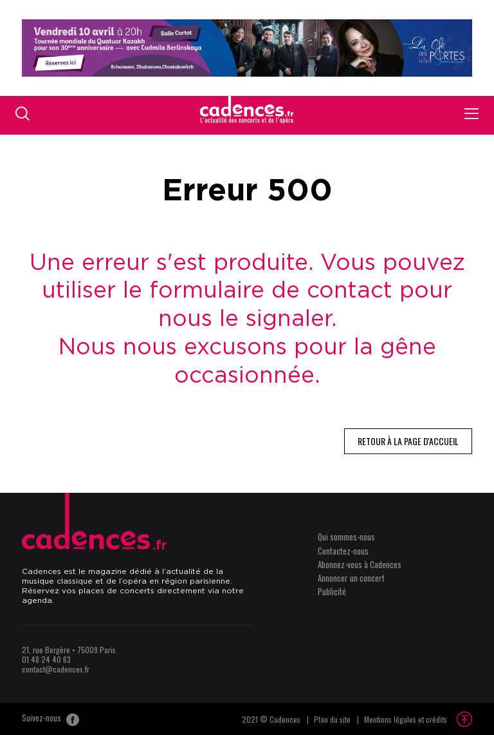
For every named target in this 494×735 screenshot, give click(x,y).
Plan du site (332, 719)
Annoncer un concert (351, 577)
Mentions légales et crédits (405, 719)
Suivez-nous (50, 718)
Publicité (332, 591)
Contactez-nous (343, 550)
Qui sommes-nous (346, 536)
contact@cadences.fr (55, 668)
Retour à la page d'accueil (408, 441)
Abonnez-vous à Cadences (359, 564)
